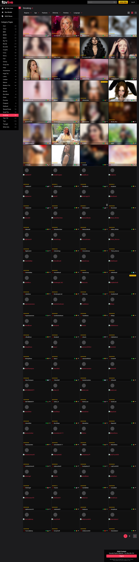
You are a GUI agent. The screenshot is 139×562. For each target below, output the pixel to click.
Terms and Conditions (123, 560)
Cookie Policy (126, 559)
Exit (129, 560)
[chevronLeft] (20, 8)
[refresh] (32, 8)
